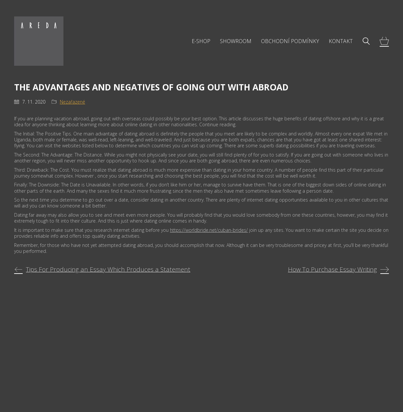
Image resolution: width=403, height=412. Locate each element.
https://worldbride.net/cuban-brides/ (209, 230)
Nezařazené (72, 102)
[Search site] (366, 41)
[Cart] (384, 41)
